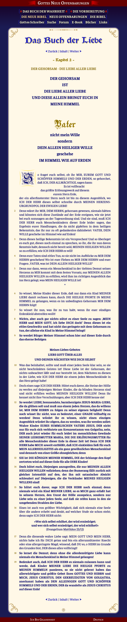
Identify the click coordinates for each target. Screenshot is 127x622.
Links (103, 22)
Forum (64, 22)
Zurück (51, 51)
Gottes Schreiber (32, 22)
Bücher (90, 22)
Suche (51, 22)
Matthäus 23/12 (73, 529)
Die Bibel (98, 16)
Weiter (76, 51)
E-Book (77, 22)
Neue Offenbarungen (68, 16)
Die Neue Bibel (34, 16)
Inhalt (64, 51)
